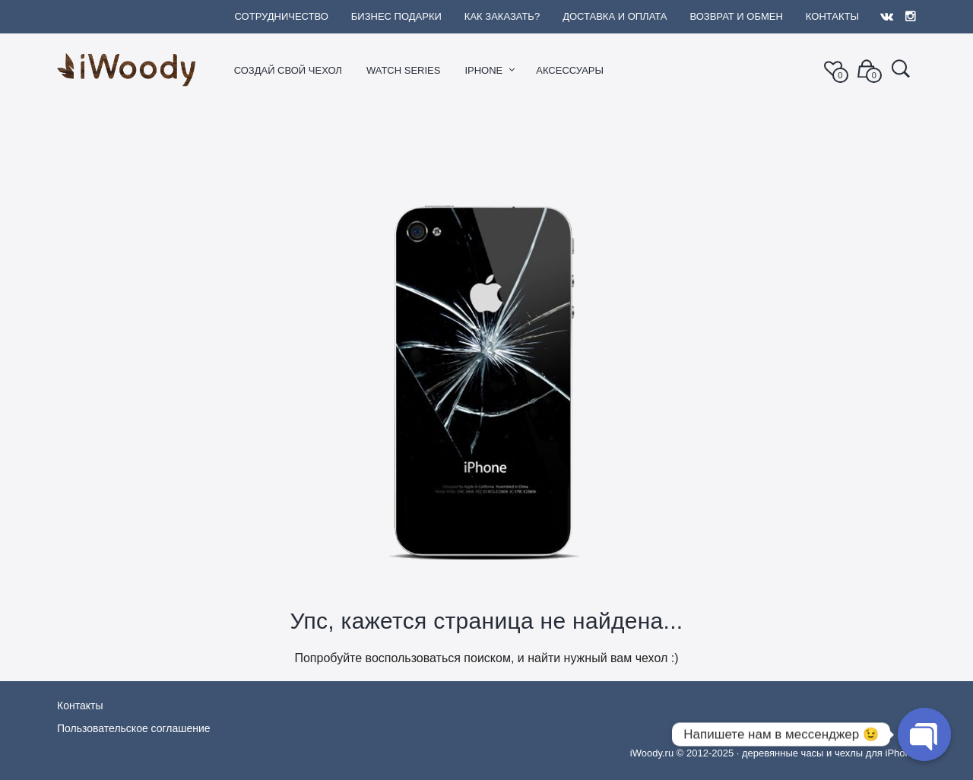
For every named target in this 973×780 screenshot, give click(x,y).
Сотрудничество (281, 16)
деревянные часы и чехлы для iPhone (829, 753)
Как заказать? (502, 16)
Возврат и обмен (735, 16)
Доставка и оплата (615, 16)
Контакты (832, 16)
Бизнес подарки (396, 16)
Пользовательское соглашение (134, 728)
